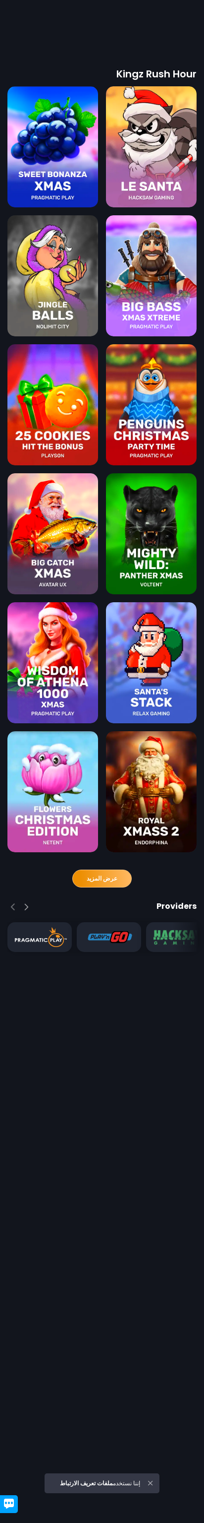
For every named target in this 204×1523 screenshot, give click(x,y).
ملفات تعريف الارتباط (86, 1483)
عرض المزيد (102, 878)
